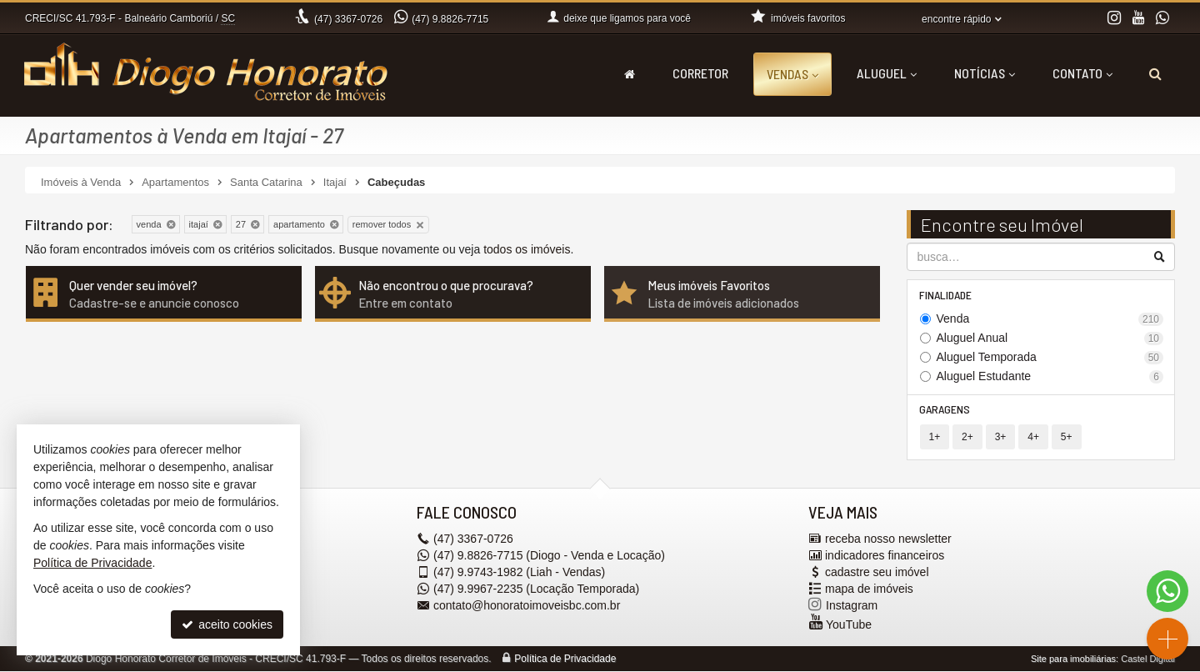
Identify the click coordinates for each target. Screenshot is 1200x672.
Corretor (700, 73)
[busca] (1155, 73)
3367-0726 (348, 19)
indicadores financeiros (884, 556)
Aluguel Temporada (1050, 357)
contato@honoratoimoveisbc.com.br (526, 606)
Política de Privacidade (565, 659)
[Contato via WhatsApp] (1167, 591)
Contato (1082, 73)
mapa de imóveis (869, 589)
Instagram (852, 606)
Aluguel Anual (1050, 338)
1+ (935, 438)
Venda (1050, 319)
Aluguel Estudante (1050, 376)
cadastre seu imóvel (877, 572)
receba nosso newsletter (888, 539)
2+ (967, 438)
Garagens (945, 410)
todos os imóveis (526, 249)
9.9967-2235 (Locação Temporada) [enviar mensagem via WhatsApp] (536, 589)
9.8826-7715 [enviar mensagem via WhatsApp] (450, 19)
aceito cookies (227, 624)
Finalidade (946, 295)
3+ (1001, 438)
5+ (1066, 438)
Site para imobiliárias (1073, 659)
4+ (1033, 438)
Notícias (984, 73)
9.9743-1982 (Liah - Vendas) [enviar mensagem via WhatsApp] (519, 572)
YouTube (849, 625)
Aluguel (887, 73)
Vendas (792, 74)
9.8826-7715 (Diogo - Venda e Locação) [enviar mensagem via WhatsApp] (549, 556)
